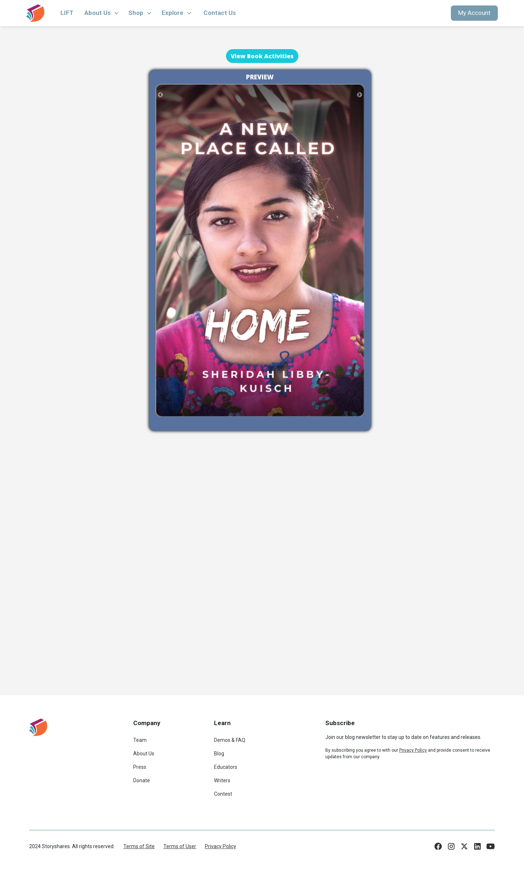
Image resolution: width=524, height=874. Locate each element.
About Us (143, 753)
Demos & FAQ (229, 740)
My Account (474, 12)
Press (139, 767)
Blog (219, 753)
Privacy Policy (220, 846)
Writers (222, 780)
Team (140, 740)
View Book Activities (262, 56)
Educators (225, 767)
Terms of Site (139, 846)
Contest (223, 794)
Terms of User (179, 846)
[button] (102, 13)
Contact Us (219, 12)
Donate (141, 780)
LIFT (67, 12)
